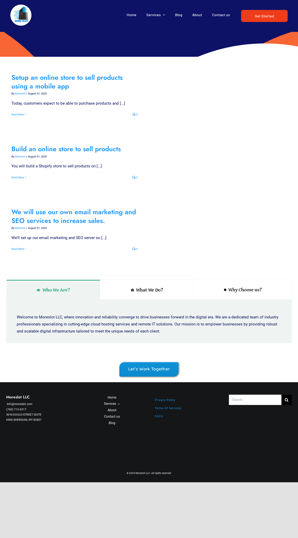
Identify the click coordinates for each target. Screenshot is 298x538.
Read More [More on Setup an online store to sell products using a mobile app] (17, 114)
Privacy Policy (165, 400)
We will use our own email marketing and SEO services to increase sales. (73, 216)
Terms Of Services (168, 408)
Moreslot (20, 93)
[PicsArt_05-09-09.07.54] (20, 6)
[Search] (255, 400)
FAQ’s (159, 416)
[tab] (53, 289)
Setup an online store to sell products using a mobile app (67, 82)
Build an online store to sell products (66, 149)
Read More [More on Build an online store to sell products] (17, 177)
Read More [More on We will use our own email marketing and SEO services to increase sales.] (17, 248)
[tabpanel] (149, 321)
